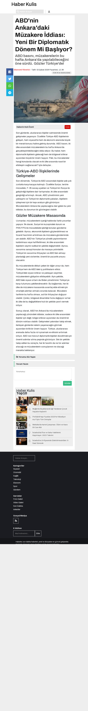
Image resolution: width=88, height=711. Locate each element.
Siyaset (16, 469)
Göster (67, 127)
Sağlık (15, 476)
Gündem (16, 490)
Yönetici (26, 70)
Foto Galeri (18, 499)
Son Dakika (18, 506)
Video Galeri (18, 502)
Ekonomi (18, 70)
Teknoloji (17, 479)
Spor (15, 486)
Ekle (38, 533)
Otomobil (17, 472)
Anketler (16, 509)
